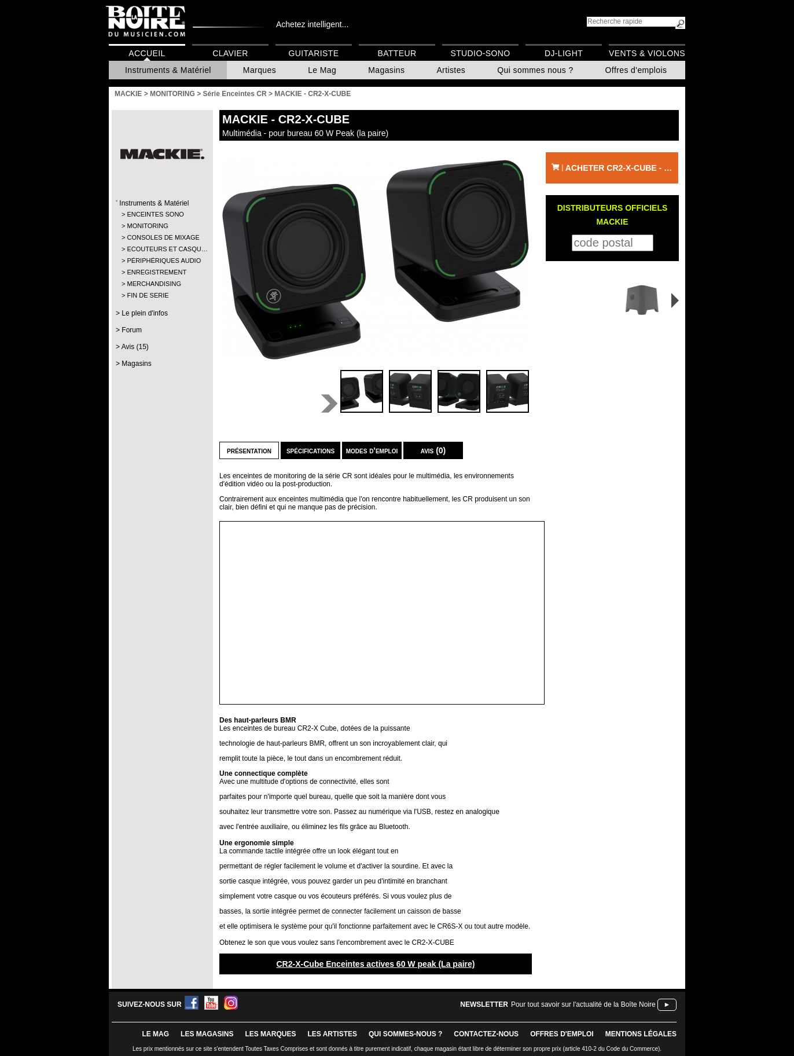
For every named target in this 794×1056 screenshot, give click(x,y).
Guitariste (314, 53)
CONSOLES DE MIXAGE (162, 237)
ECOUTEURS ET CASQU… (162, 248)
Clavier (230, 53)
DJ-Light (564, 53)
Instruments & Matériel (168, 70)
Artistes (450, 70)
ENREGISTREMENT (156, 272)
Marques (259, 70)
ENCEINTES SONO (155, 214)
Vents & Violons (647, 53)
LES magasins (207, 1034)
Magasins (386, 70)
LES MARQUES (270, 1034)
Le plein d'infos (145, 313)
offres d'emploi (562, 1034)
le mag (155, 1034)
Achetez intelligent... (312, 24)
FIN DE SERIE (147, 295)
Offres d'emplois (636, 70)
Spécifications (310, 450)
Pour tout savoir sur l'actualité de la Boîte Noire (583, 1004)
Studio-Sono (480, 53)
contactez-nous (486, 1034)
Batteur (396, 53)
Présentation (249, 450)
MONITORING (147, 225)
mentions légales (641, 1034)
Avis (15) (135, 347)
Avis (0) (433, 450)
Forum (132, 330)
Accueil (146, 53)
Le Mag (322, 70)
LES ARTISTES (332, 1034)
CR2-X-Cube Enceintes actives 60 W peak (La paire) (375, 964)
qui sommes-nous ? (405, 1034)
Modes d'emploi (372, 450)
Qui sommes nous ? (535, 70)
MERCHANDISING (154, 283)
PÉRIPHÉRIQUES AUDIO (162, 260)
